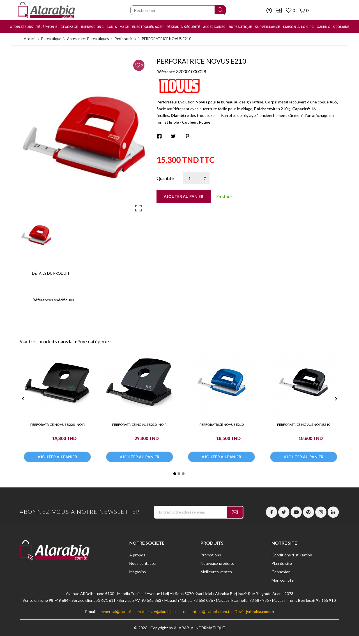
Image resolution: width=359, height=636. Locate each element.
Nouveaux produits (217, 563)
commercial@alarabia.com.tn (121, 611)
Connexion (281, 571)
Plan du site (281, 563)
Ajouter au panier (183, 196)
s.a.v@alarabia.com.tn (167, 611)
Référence (166, 71)
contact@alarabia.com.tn (210, 611)
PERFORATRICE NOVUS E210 (221, 424)
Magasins (137, 571)
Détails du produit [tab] (51, 273)
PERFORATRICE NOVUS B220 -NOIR (57, 424)
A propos (137, 554)
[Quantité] (196, 178)
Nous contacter (143, 563)
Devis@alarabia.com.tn (254, 611)
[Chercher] (178, 10)
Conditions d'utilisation (291, 554)
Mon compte (282, 580)
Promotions (211, 554)
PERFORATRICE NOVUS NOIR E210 (303, 424)
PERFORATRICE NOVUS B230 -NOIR (139, 424)
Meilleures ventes (216, 571)
